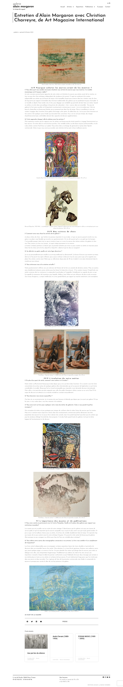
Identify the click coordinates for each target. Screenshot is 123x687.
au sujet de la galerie (33, 615)
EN (108, 3)
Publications (90, 7)
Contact (107, 6)
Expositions (79, 6)
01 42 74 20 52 (17, 679)
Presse (64, 621)
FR (109, 3)
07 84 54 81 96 (27, 679)
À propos (100, 6)
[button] (27, 621)
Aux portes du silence (36, 653)
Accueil (62, 6)
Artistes (70, 7)
